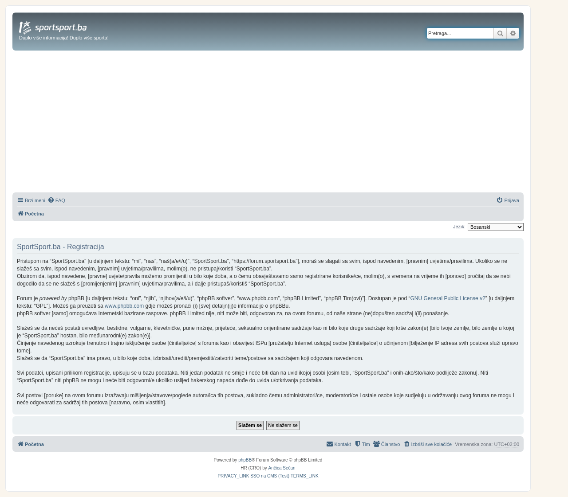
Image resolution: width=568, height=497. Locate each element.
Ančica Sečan (282, 468)
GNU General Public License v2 (447, 298)
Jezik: (459, 226)
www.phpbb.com (124, 306)
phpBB (245, 460)
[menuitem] (56, 200)
